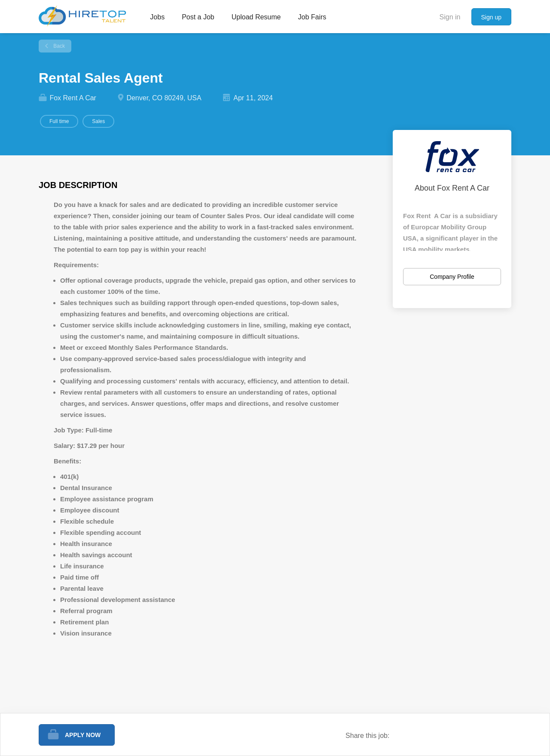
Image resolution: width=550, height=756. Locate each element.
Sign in (450, 17)
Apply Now (83, 734)
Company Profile (452, 276)
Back (58, 46)
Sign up (491, 17)
